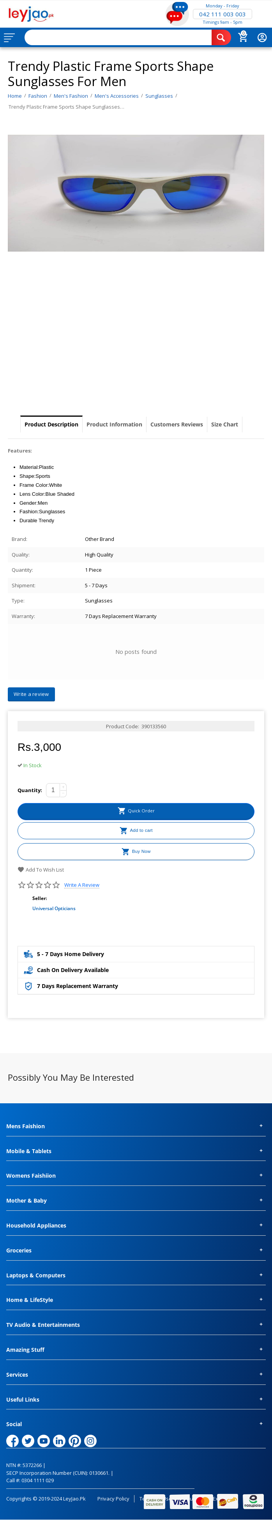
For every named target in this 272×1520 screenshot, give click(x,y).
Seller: (39, 898)
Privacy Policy (113, 1498)
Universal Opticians (54, 908)
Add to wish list (41, 869)
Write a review (81, 885)
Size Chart (224, 424)
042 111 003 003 (222, 14)
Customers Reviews (176, 424)
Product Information (114, 424)
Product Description (51, 424)
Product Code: (122, 726)
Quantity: (30, 790)
